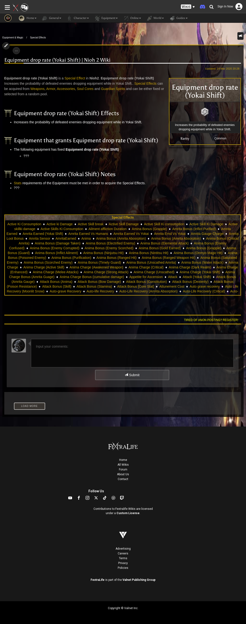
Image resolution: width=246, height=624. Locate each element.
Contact (123, 479)
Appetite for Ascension (146, 277)
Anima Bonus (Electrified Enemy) (110, 243)
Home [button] (28, 18)
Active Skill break (91, 224)
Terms (123, 558)
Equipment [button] (106, 18)
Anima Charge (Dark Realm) (190, 267)
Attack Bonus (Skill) (56, 286)
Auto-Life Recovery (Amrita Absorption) (148, 291)
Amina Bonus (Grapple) (149, 229)
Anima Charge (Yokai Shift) (200, 272)
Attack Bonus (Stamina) (94, 286)
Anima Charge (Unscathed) (154, 272)
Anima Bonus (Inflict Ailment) (56, 253)
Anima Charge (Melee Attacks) (56, 272)
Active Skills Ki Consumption (62, 229)
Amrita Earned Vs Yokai (131, 234)
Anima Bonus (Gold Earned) (160, 248)
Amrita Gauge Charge (207, 234)
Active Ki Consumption (24, 224)
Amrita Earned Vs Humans (88, 234)
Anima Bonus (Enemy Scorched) (109, 248)
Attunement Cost (171, 286)
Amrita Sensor (39, 238)
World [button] (155, 18)
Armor (50, 89)
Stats (18, 183)
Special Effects (38, 37)
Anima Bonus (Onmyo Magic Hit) (198, 253)
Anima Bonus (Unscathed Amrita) (151, 262)
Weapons (37, 89)
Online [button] (132, 18)
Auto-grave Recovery (65, 291)
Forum (123, 469)
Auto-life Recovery (100, 291)
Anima (86, 238)
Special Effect (75, 78)
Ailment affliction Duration (107, 229)
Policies (123, 568)
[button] (187, 7)
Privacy (123, 563)
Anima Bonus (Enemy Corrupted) (54, 248)
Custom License (128, 513)
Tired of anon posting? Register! (211, 320)
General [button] (51, 18)
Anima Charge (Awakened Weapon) (96, 267)
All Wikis (123, 464)
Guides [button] (178, 18)
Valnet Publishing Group (139, 580)
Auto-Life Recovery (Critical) (204, 291)
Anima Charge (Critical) (146, 267)
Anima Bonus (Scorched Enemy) (48, 262)
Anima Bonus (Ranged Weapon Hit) (168, 258)
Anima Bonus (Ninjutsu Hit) (103, 253)
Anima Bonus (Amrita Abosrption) (121, 238)
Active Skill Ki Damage (206, 224)
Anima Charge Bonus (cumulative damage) (92, 277)
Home (123, 460)
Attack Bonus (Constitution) (146, 282)
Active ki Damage (59, 224)
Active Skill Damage (124, 224)
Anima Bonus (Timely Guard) (99, 262)
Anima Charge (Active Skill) (43, 267)
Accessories (66, 89)
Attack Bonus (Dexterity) (190, 282)
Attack (172, 277)
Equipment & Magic (12, 37)
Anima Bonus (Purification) (71, 258)
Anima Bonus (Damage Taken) (57, 243)
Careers (123, 553)
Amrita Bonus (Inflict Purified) (194, 229)
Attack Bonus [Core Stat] (135, 286)
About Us (123, 474)
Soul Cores (85, 89)
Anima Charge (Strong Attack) (106, 272)
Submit (132, 375)
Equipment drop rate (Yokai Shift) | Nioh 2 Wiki (57, 60)
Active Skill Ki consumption (164, 224)
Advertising (123, 548)
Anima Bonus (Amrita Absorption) (176, 238)
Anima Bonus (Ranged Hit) (117, 258)
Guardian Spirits (113, 89)
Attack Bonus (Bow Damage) (99, 282)
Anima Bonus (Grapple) (203, 248)
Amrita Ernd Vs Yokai (170, 234)
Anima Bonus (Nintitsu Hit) (148, 253)
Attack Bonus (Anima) (56, 282)
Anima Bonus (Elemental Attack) (164, 243)
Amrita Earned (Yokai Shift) (43, 234)
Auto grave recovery (205, 286)
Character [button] (77, 18)
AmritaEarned (65, 238)
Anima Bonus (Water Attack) (202, 262)
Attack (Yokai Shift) (197, 277)
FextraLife (98, 580)
